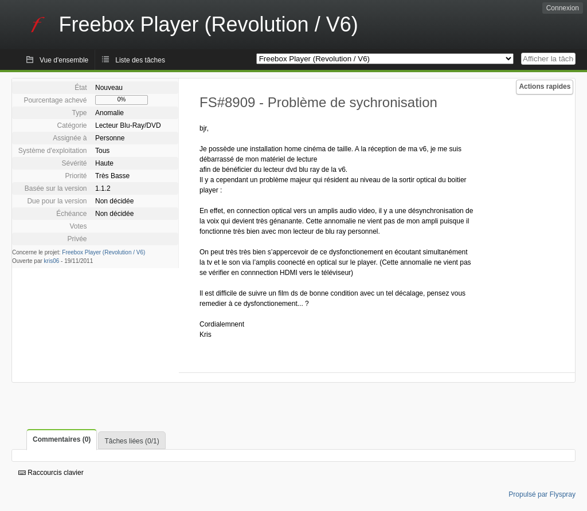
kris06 (52, 261)
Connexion (562, 8)
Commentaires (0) (62, 439)
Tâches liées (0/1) (131, 441)
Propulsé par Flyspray (542, 494)
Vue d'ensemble (64, 60)
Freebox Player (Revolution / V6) (103, 252)
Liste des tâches (140, 60)
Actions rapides (544, 86)
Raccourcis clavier (51, 473)
